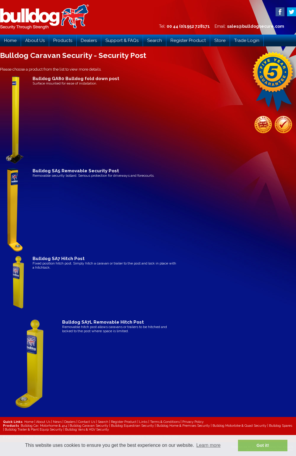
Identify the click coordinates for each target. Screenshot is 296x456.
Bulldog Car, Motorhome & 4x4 (44, 426)
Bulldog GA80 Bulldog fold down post (76, 78)
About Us (35, 40)
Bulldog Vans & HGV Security (87, 429)
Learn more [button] (208, 445)
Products (62, 40)
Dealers (89, 40)
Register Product (188, 40)
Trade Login (246, 40)
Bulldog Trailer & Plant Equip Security (33, 429)
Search (154, 40)
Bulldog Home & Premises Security (183, 426)
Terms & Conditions (165, 422)
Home (10, 40)
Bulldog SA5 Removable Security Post (76, 170)
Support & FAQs (122, 40)
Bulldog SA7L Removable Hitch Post (103, 322)
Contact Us (86, 422)
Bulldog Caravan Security (89, 426)
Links (143, 422)
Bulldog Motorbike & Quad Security (239, 426)
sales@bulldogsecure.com (255, 26)
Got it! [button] (263, 445)
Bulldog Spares (280, 426)
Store (220, 40)
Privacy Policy (193, 422)
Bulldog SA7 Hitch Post (59, 258)
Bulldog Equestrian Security (132, 426)
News (57, 422)
